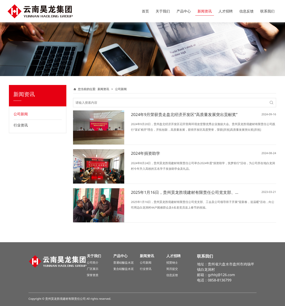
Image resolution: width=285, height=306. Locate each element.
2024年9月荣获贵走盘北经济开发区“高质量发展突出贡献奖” (184, 114)
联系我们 (267, 11)
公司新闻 (21, 114)
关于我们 (163, 11)
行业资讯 (21, 125)
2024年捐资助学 (145, 153)
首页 (145, 11)
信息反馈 (246, 11)
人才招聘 (225, 11)
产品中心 (184, 11)
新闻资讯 (204, 11)
